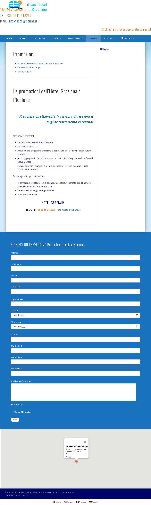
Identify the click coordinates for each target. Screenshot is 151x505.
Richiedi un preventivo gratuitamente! (126, 29)
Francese (81, 502)
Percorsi (69, 457)
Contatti (109, 38)
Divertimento (75, 38)
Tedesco (93, 502)
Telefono (15, 286)
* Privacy (18, 404)
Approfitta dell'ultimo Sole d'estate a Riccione (40, 63)
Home (9, 38)
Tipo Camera (17, 299)
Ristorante (39, 38)
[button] (76, 462)
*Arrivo (14, 310)
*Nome (14, 252)
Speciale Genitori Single (29, 67)
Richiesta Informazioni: (22, 381)
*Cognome (16, 264)
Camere (22, 38)
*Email (14, 275)
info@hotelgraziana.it (22, 20)
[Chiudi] (85, 441)
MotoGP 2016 (24, 71)
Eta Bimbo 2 (16, 357)
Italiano (127, 38)
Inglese (68, 502)
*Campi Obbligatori (23, 412)
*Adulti (14, 334)
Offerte (93, 38)
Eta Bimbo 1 (16, 346)
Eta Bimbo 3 (16, 368)
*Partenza (16, 322)
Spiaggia (56, 38)
